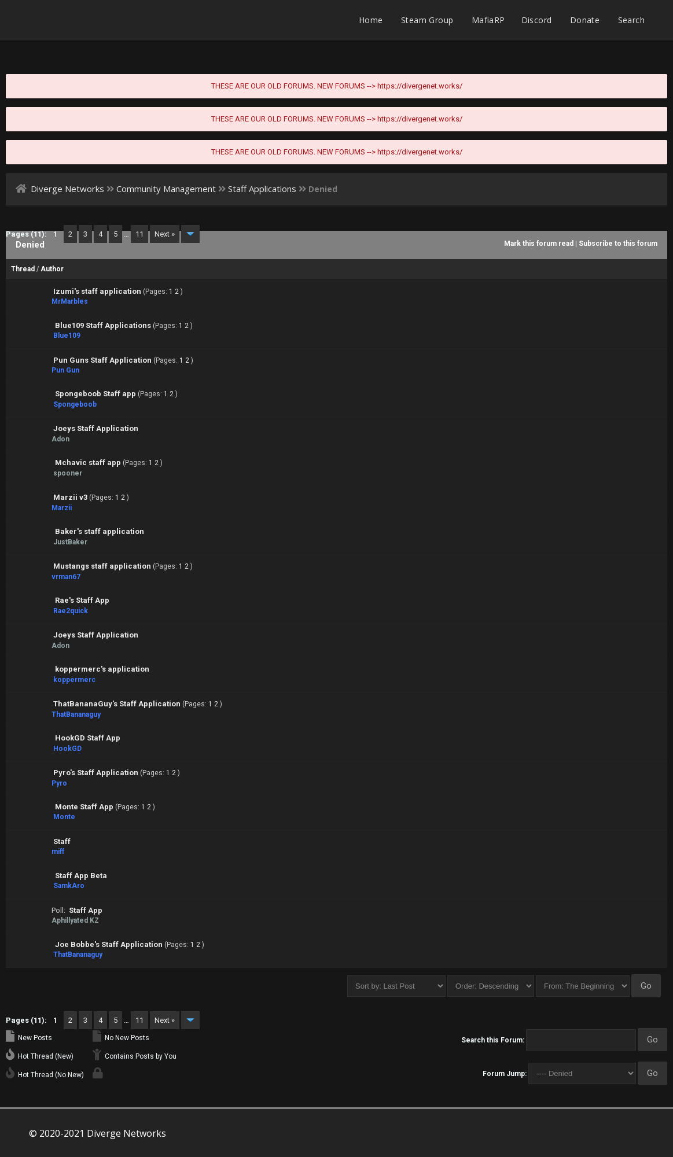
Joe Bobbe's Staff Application (109, 944)
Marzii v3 (70, 497)
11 (139, 234)
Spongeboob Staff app (95, 393)
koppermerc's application (102, 669)
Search (631, 19)
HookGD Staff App (87, 738)
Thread (23, 269)
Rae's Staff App (82, 600)
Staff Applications (262, 188)
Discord (536, 19)
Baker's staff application (99, 531)
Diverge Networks (67, 188)
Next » (165, 234)
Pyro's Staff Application (95, 772)
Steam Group (427, 19)
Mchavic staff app (88, 462)
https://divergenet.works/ (419, 86)
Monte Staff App (84, 806)
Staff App (85, 910)
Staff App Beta (81, 875)
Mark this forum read (538, 243)
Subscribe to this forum (618, 243)
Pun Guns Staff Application (102, 360)
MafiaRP (488, 19)
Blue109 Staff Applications (103, 325)
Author (52, 269)
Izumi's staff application (97, 291)
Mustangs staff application (102, 566)
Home (371, 19)
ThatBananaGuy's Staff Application (117, 703)
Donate (585, 19)
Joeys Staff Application (95, 428)
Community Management (166, 188)
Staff (62, 841)
